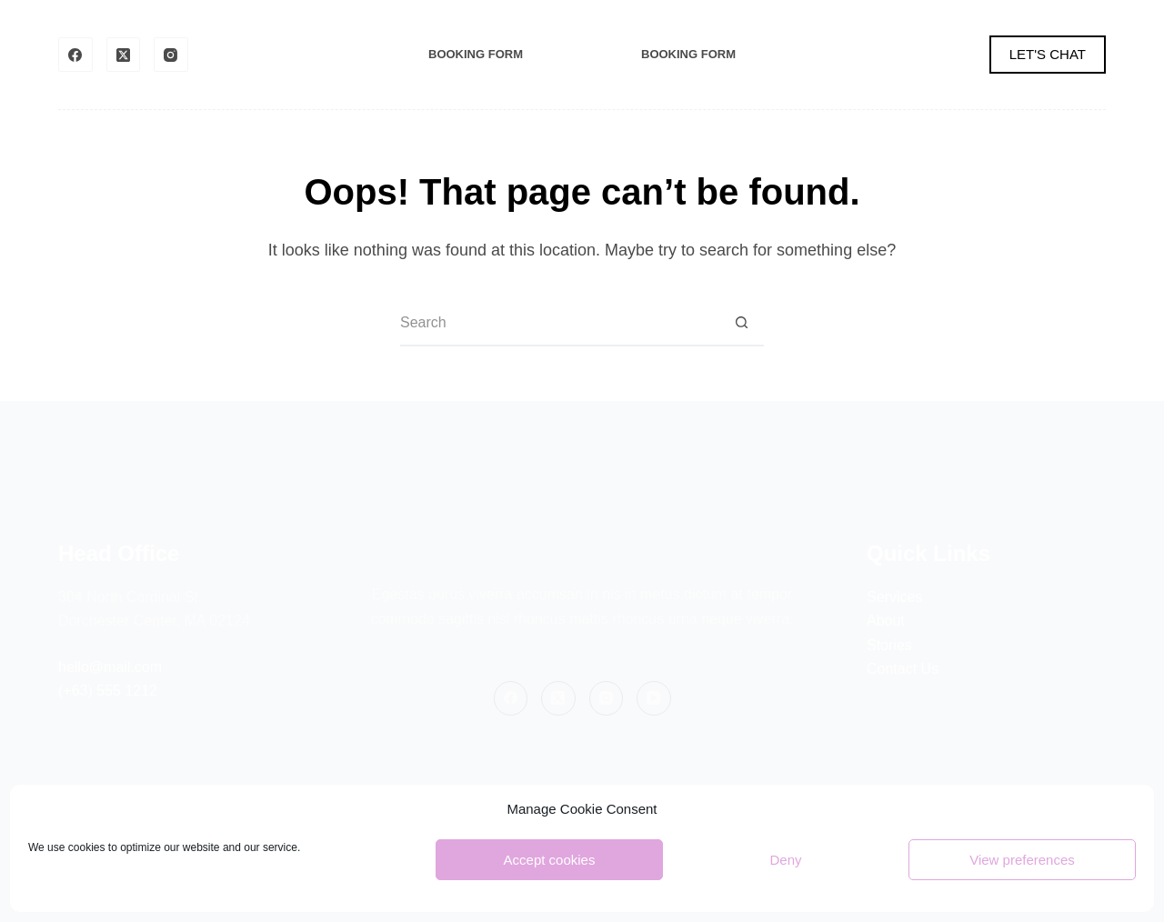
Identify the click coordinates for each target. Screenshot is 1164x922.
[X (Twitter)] (123, 54)
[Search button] (741, 323)
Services (894, 597)
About (886, 620)
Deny (785, 859)
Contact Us (902, 668)
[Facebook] (75, 54)
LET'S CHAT (1047, 54)
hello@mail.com (110, 667)
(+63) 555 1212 (107, 690)
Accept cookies (550, 859)
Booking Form (475, 54)
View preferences (1022, 859)
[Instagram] (171, 54)
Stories (889, 645)
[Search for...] (559, 323)
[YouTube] (654, 698)
